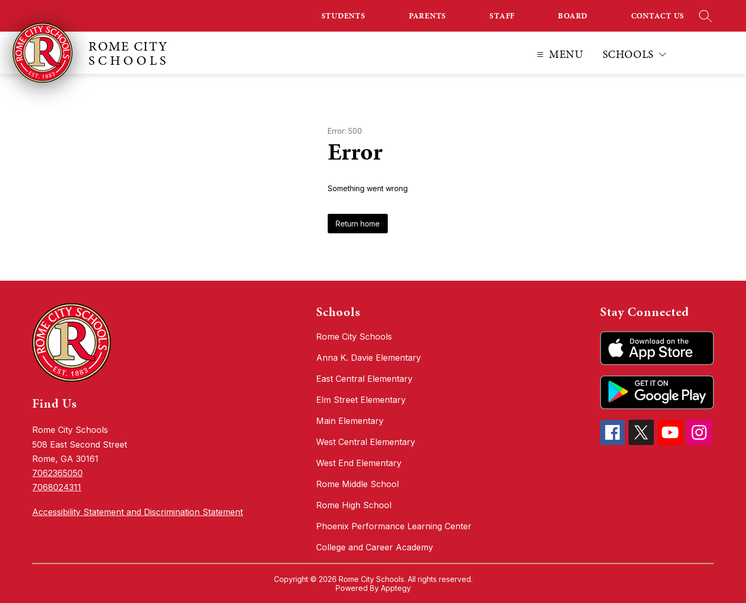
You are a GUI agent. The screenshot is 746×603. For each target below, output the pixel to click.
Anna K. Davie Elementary (368, 357)
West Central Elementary (365, 442)
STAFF (502, 16)
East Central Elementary (364, 378)
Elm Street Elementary (361, 399)
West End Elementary (358, 463)
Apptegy (396, 588)
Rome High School (353, 505)
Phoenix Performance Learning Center (394, 526)
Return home (358, 223)
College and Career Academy (374, 547)
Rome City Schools (354, 336)
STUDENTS (343, 16)
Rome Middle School (357, 484)
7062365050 (57, 473)
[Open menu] (558, 54)
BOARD (572, 16)
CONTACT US (658, 16)
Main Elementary (350, 421)
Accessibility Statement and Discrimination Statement (137, 512)
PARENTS (427, 16)
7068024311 (56, 487)
